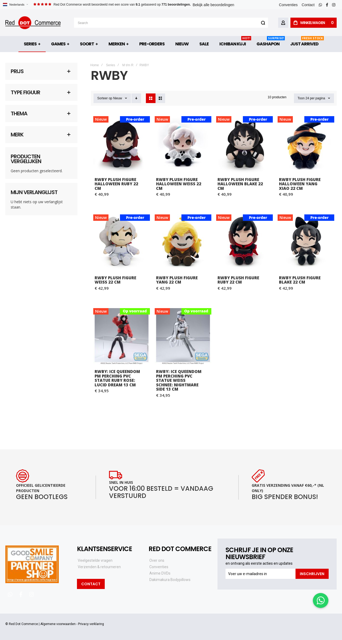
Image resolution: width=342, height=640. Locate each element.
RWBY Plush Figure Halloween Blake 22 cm (240, 184)
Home (94, 65)
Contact (308, 5)
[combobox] (171, 23)
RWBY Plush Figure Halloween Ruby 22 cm (116, 184)
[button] (15, 4)
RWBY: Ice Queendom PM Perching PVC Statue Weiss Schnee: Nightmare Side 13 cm (178, 380)
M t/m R (127, 65)
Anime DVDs (159, 573)
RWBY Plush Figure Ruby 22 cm (238, 280)
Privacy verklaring (91, 624)
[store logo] (33, 22)
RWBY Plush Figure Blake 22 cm (300, 280)
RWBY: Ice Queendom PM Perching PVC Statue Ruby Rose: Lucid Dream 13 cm (117, 378)
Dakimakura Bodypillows (170, 580)
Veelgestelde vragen (95, 560)
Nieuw (117, 98)
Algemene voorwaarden (58, 624)
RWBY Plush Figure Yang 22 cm (177, 280)
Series (110, 65)
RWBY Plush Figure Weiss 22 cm (115, 280)
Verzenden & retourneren (99, 567)
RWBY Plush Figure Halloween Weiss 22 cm (178, 184)
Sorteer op (104, 98)
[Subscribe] (312, 574)
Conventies (288, 5)
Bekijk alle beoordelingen (213, 5)
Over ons (156, 560)
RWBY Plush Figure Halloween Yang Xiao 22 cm (300, 184)
